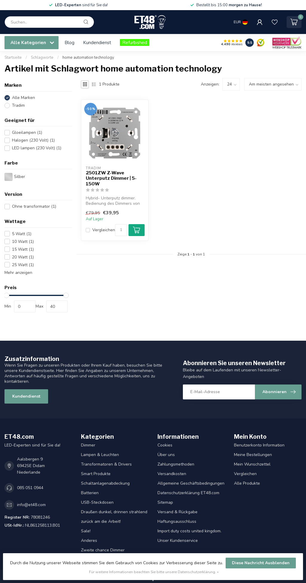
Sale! (86, 531)
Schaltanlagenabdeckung (105, 483)
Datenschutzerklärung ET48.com (188, 493)
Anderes (89, 540)
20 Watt (23, 257)
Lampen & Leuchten (100, 455)
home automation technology (88, 57)
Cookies (164, 445)
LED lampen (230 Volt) (36, 148)
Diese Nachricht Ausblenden (261, 563)
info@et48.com (31, 505)
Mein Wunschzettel (252, 464)
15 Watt (23, 249)
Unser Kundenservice (177, 540)
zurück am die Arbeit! (101, 521)
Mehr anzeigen (18, 272)
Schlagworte (42, 57)
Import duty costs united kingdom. (189, 531)
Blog (69, 42)
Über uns (166, 455)
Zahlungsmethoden (175, 464)
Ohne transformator (34, 206)
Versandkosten (171, 474)
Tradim (18, 105)
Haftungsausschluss (176, 521)
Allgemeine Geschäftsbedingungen (190, 483)
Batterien (90, 493)
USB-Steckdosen (97, 502)
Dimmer (88, 445)
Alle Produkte (247, 483)
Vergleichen (103, 230)
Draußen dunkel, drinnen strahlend (114, 512)
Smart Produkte (96, 474)
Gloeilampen (27, 132)
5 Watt (21, 234)
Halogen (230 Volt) (33, 140)
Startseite (13, 57)
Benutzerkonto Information (259, 445)
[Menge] (121, 230)
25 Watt (23, 265)
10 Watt (23, 241)
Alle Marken (23, 97)
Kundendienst (97, 42)
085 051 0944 (30, 488)
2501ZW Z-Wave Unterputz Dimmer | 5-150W (111, 178)
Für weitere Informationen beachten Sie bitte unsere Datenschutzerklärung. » (154, 571)
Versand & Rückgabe (177, 512)
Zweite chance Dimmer (103, 550)
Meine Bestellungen (253, 455)
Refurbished (134, 42)
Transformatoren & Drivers (106, 464)
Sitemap (165, 502)
